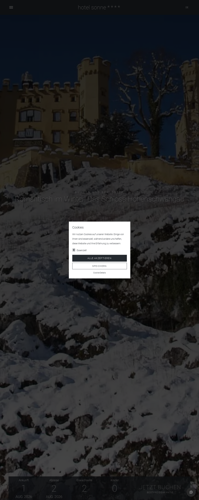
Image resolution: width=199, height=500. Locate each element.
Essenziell (82, 250)
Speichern (99, 266)
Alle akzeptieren (99, 258)
